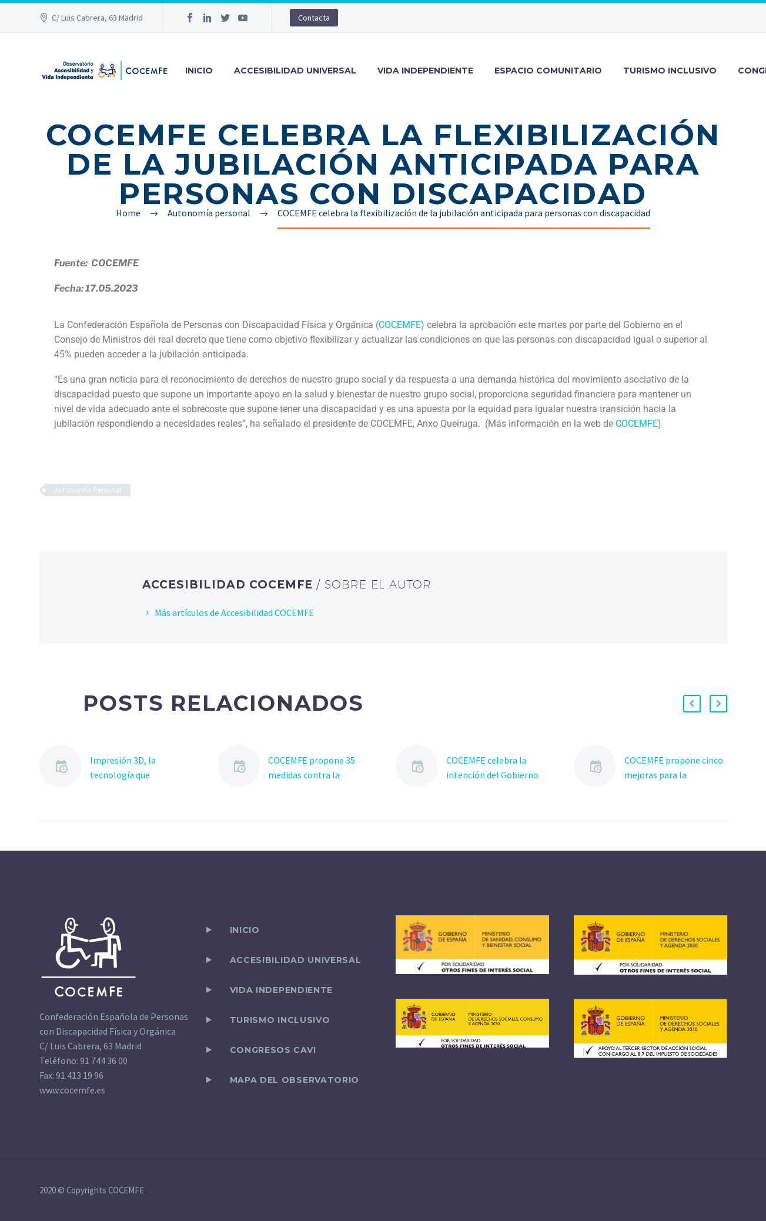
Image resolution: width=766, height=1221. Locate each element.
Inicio (245, 930)
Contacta (314, 17)
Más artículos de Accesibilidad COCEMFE (234, 612)
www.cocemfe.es (72, 1090)
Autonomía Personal (88, 490)
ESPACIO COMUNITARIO (548, 70)
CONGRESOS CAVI (273, 1050)
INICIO (199, 70)
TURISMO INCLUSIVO (670, 70)
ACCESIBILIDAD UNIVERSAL (295, 70)
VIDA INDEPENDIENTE (425, 70)
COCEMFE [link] (400, 324)
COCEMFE (637, 423)
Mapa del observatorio (295, 1080)
